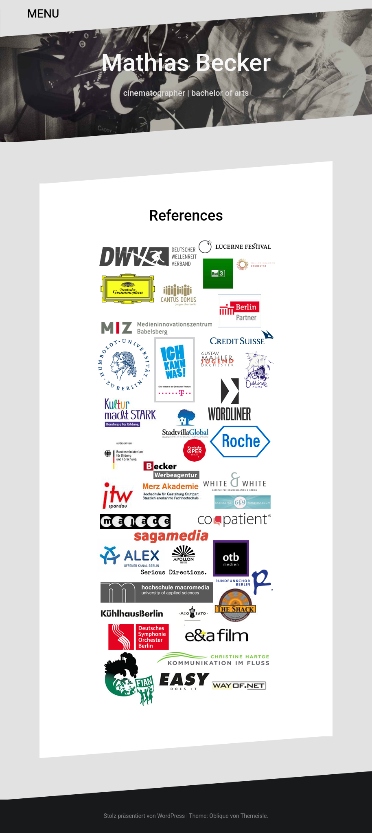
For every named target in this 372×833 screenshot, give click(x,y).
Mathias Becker (186, 62)
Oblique (218, 816)
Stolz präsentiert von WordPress (144, 816)
